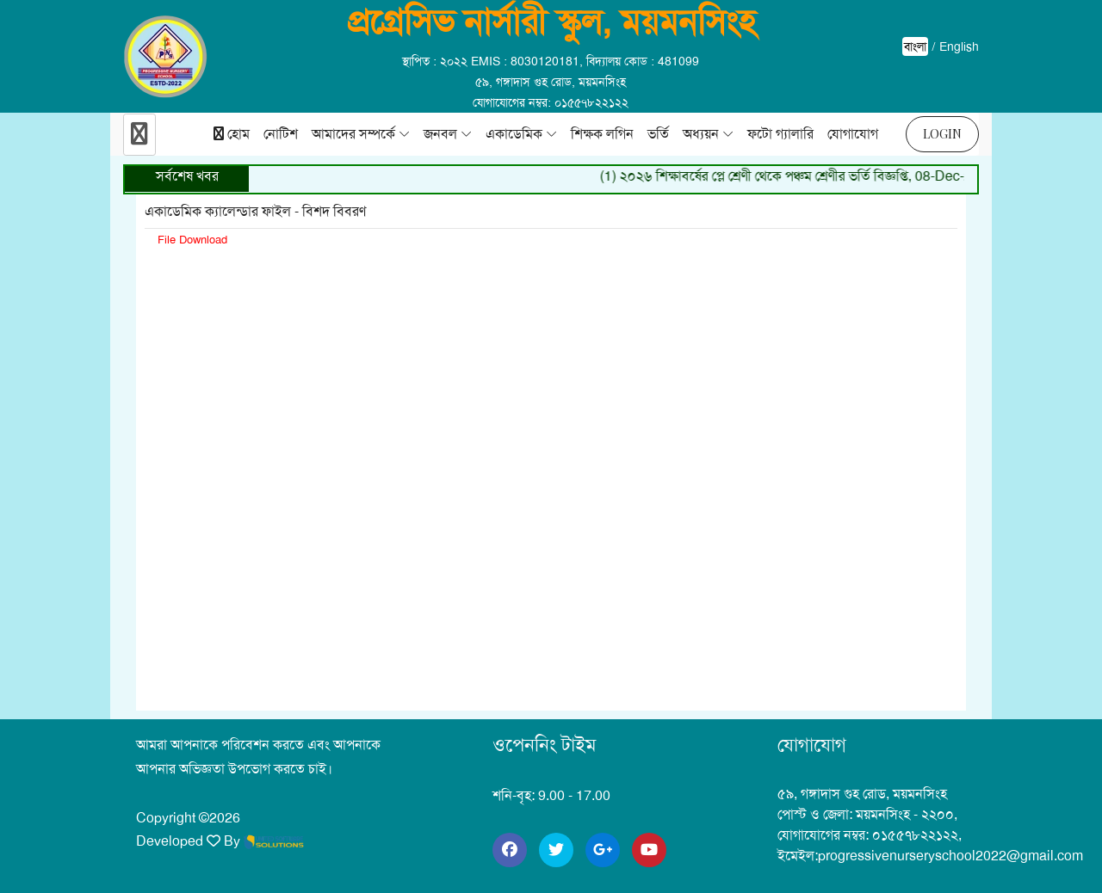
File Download (192, 239)
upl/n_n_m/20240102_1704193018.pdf (551, 464)
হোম (232, 134)
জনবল (440, 134)
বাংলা (915, 46)
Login (942, 134)
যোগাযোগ (852, 134)
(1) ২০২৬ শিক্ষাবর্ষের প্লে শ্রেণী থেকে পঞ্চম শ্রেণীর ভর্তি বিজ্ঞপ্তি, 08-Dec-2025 (803, 176)
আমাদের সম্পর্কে (353, 134)
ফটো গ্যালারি (780, 134)
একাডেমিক (514, 134)
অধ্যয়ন (701, 134)
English (959, 46)
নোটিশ (280, 134)
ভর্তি (658, 134)
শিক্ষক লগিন (602, 134)
